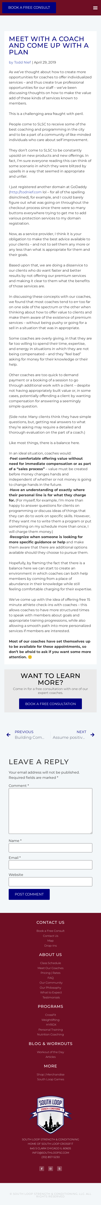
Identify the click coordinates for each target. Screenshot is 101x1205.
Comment (19, 786)
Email (15, 858)
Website (16, 875)
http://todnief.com (26, 192)
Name (15, 841)
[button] (95, 7)
